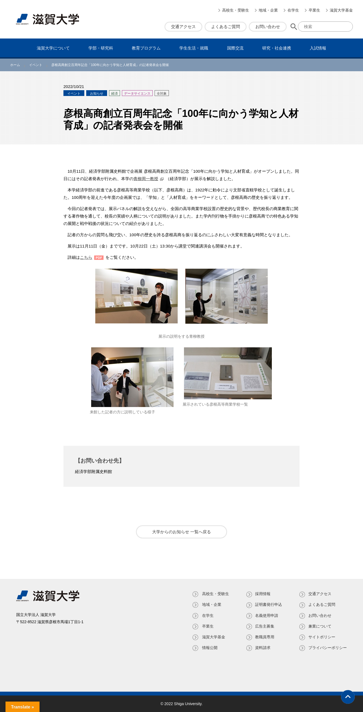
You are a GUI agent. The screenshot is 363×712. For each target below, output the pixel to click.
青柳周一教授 (145, 178)
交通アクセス (183, 26)
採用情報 (262, 594)
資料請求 (262, 647)
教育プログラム (146, 48)
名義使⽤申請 (266, 615)
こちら (86, 257)
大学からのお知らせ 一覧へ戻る (181, 531)
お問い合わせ (267, 26)
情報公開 (208, 647)
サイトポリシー (321, 637)
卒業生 (314, 10)
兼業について (319, 626)
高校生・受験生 (235, 10)
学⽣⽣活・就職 (193, 48)
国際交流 (235, 48)
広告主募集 (264, 626)
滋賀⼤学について (53, 48)
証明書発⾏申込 (268, 604)
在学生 (293, 10)
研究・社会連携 (276, 48)
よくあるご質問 (225, 26)
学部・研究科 (100, 48)
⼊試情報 (318, 48)
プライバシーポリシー (327, 647)
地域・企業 (268, 10)
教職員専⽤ (264, 637)
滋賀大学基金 (341, 10)
